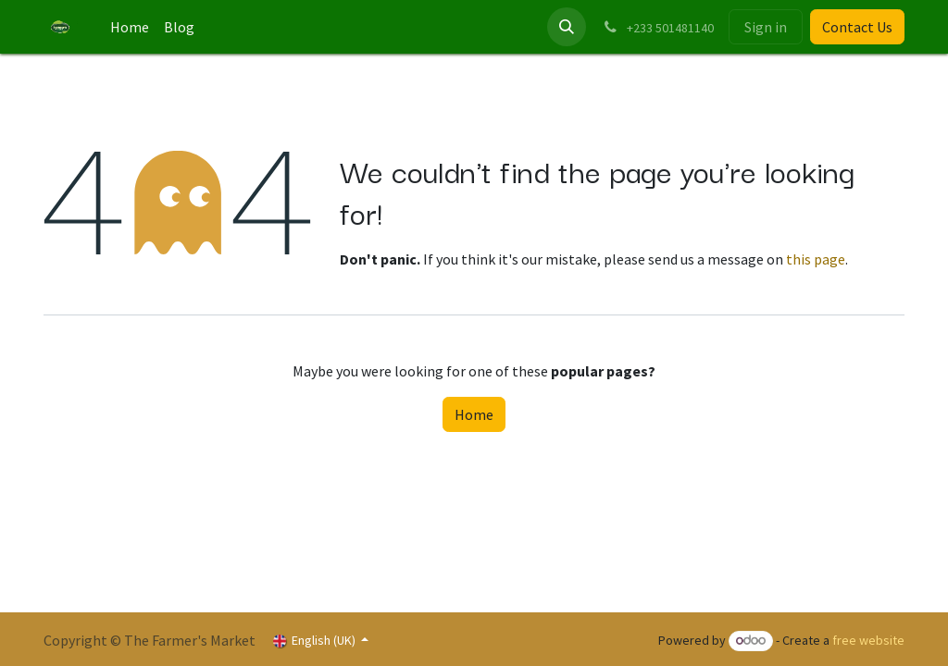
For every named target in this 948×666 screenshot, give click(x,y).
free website (868, 640)
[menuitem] (129, 26)
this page (815, 259)
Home (474, 414)
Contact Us (857, 27)
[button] (566, 26)
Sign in (765, 27)
